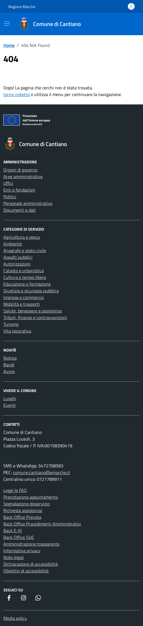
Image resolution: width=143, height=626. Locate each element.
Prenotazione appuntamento (30, 497)
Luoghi (9, 398)
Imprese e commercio (23, 297)
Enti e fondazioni (19, 190)
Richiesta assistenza (22, 510)
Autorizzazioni (17, 264)
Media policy (15, 618)
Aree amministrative (23, 176)
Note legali (13, 557)
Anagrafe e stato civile (24, 250)
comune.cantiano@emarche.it (41, 472)
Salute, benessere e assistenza (32, 310)
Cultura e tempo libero (24, 277)
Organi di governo (20, 169)
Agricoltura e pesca (21, 237)
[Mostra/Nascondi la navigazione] (6, 23)
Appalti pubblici (18, 257)
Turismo (11, 324)
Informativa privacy (21, 550)
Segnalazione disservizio (26, 503)
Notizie (10, 358)
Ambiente (12, 243)
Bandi (8, 364)
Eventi (9, 405)
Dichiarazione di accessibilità (30, 564)
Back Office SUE (18, 537)
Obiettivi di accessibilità (26, 570)
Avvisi (9, 371)
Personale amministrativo (27, 203)
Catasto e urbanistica (23, 270)
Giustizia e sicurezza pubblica (31, 290)
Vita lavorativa (17, 331)
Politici (9, 196)
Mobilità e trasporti (21, 304)
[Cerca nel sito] (128, 24)
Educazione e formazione (27, 284)
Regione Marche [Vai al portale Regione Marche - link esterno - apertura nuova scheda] (21, 6)
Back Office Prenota (22, 517)
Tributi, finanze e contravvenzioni (35, 317)
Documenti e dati (19, 210)
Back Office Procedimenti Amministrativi (42, 523)
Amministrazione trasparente (31, 544)
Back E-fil (12, 530)
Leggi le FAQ (15, 490)
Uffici (8, 183)
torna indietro (16, 94)
